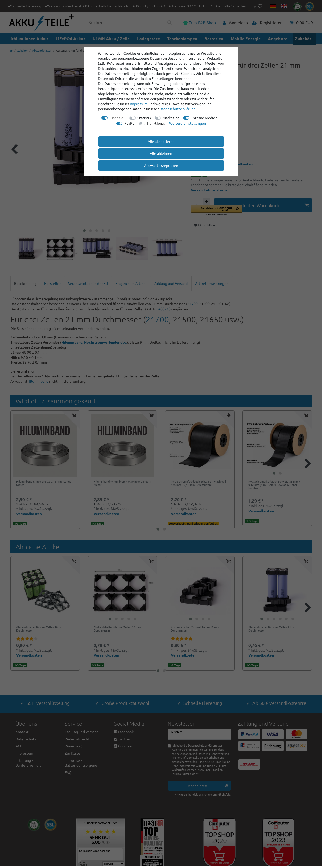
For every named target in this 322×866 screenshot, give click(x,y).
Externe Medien (204, 117)
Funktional (156, 123)
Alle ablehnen (161, 153)
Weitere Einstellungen (187, 123)
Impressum (139, 103)
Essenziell (117, 117)
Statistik (144, 117)
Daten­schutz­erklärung (177, 108)
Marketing (171, 117)
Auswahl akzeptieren (161, 165)
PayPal (129, 123)
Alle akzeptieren (161, 141)
